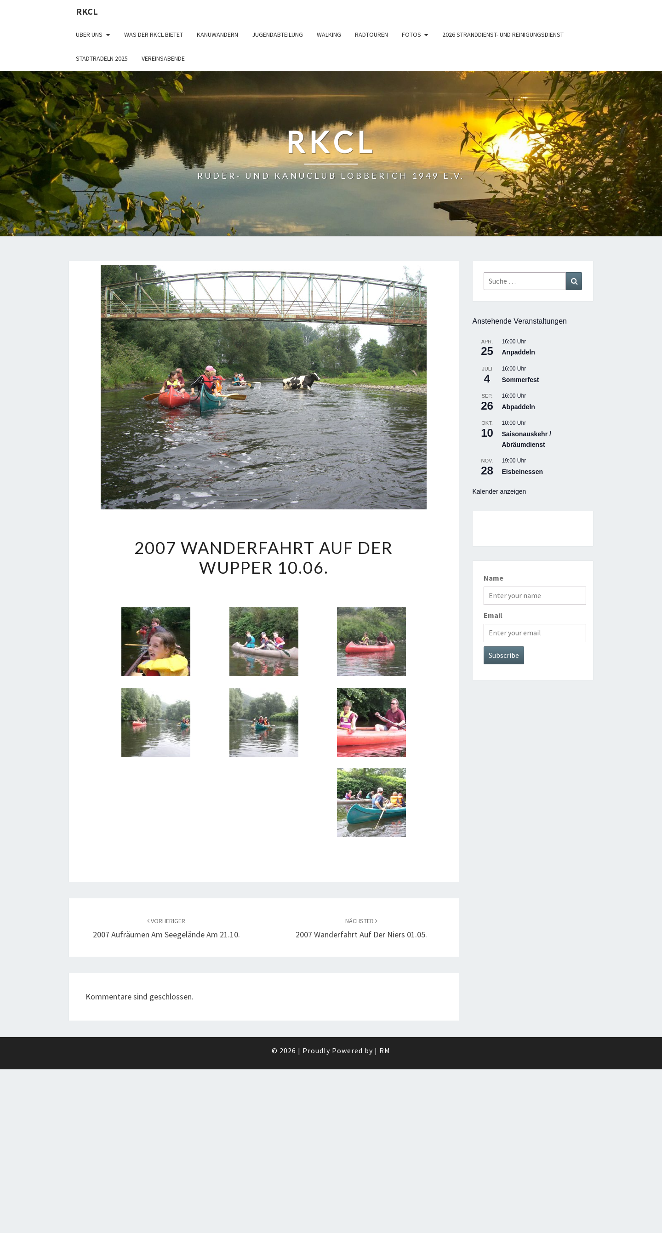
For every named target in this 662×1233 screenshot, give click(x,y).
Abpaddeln (518, 407)
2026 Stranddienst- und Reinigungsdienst (503, 34)
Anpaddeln (518, 352)
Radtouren (371, 34)
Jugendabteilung (277, 34)
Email (493, 615)
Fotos (411, 34)
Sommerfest (520, 379)
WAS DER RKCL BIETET (153, 34)
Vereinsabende (163, 58)
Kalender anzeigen (499, 491)
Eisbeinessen (522, 471)
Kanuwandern (217, 34)
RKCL (87, 11)
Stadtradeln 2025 (102, 58)
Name (493, 577)
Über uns (89, 34)
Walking (329, 34)
